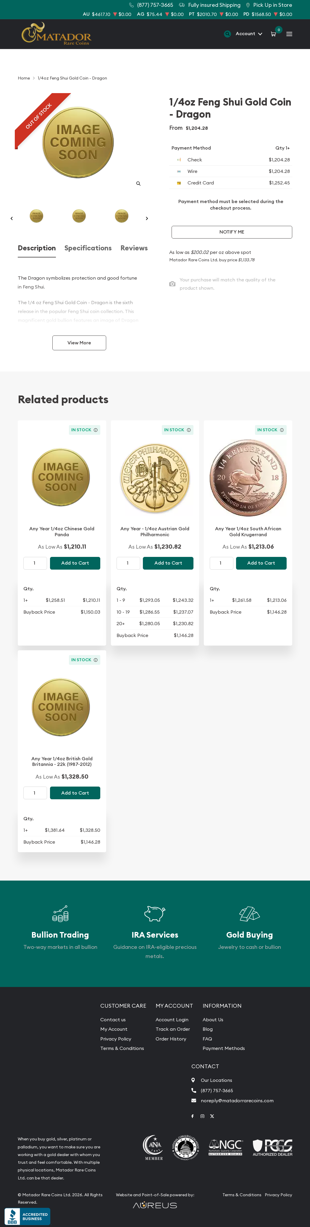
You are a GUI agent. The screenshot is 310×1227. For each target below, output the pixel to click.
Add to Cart (75, 563)
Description (37, 248)
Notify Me (231, 232)
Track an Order (173, 1029)
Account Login (172, 1019)
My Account (113, 1029)
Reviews (134, 248)
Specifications (88, 248)
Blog (208, 1029)
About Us (213, 1019)
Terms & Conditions (122, 1048)
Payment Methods (224, 1048)
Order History (171, 1039)
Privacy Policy (115, 1039)
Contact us (113, 1019)
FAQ (207, 1039)
